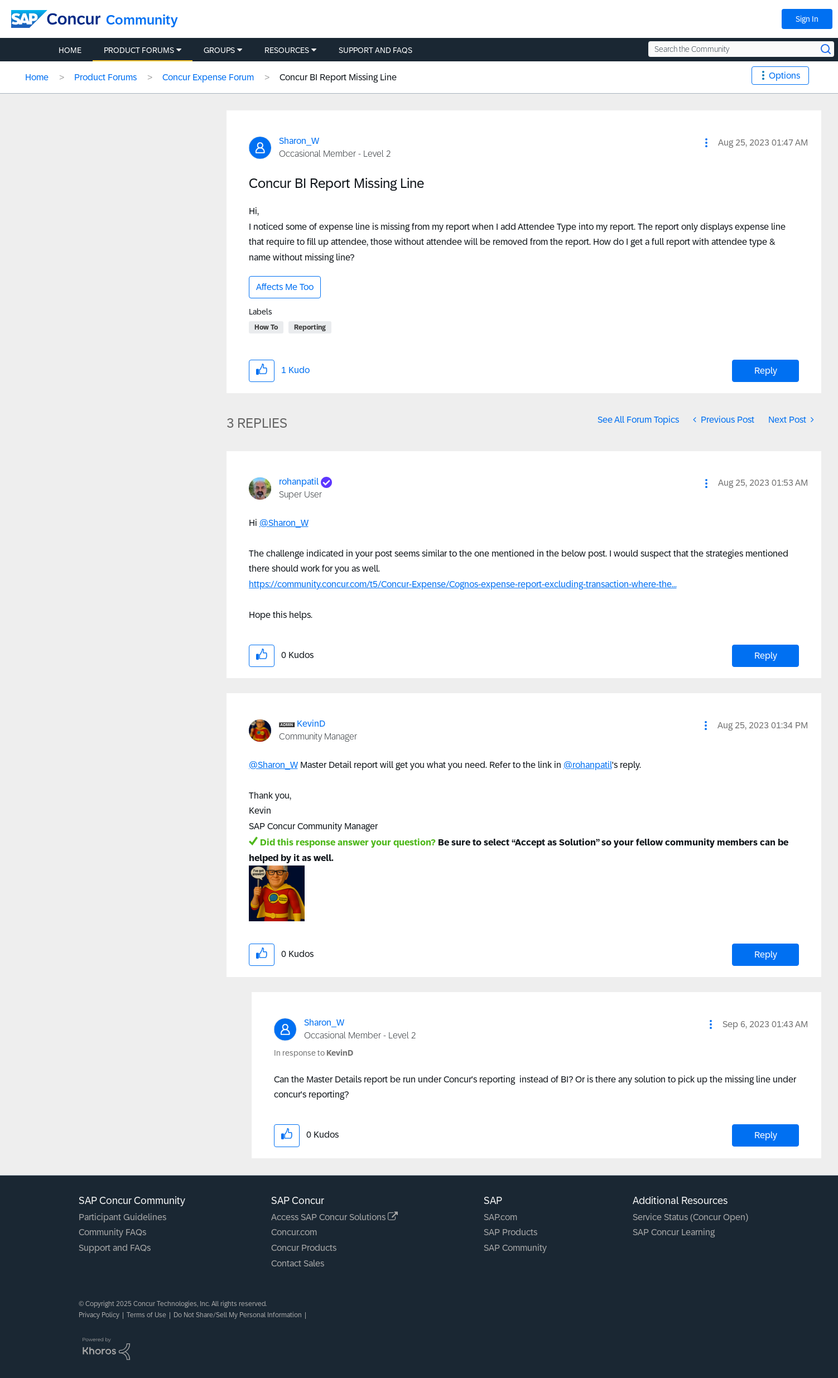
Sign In (807, 18)
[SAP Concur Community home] (55, 19)
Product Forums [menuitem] (139, 50)
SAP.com (500, 1217)
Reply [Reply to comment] (765, 655)
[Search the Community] (741, 49)
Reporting (310, 327)
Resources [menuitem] (286, 50)
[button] (706, 142)
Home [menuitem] (70, 50)
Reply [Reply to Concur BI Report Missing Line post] (765, 370)
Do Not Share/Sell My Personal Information (238, 1315)
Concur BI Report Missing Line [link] (338, 77)
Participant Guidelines (122, 1217)
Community (142, 19)
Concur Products (303, 1248)
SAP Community (515, 1248)
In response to (313, 1052)
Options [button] (784, 75)
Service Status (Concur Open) (690, 1217)
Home (37, 77)
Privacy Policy (99, 1315)
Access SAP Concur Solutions (334, 1217)
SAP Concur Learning (674, 1232)
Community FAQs (112, 1232)
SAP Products (510, 1232)
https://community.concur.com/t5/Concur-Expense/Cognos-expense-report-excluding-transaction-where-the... (463, 584)
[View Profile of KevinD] (311, 723)
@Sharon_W (284, 523)
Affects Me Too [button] (285, 287)
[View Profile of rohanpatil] (299, 481)
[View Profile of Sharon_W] (299, 141)
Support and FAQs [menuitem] (375, 50)
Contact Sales (297, 1263)
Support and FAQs (115, 1248)
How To (266, 327)
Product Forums (105, 77)
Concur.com (294, 1232)
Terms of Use (146, 1315)
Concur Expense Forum (208, 77)
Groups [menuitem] (219, 50)
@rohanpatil (588, 765)
